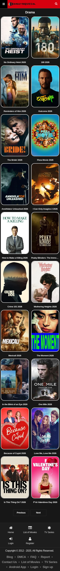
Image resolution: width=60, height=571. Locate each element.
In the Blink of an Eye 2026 (14, 404)
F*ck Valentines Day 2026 (45, 502)
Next (38, 512)
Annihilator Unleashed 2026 (15, 209)
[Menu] (3, 4)
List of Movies (30, 562)
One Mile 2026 (45, 404)
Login (34, 567)
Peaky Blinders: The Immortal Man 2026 (45, 258)
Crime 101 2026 (14, 306)
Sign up (48, 567)
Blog (10, 557)
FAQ (33, 557)
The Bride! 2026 (14, 160)
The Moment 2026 (45, 355)
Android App (17, 567)
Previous (21, 512)
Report (45, 557)
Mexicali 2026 (14, 355)
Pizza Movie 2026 (45, 160)
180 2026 (45, 62)
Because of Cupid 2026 (15, 453)
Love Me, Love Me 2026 (45, 453)
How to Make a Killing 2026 (15, 258)
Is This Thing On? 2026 (15, 502)
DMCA (21, 557)
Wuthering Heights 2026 (45, 306)
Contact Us (9, 562)
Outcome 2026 (45, 111)
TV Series (50, 562)
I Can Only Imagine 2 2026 (45, 209)
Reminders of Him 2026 (15, 111)
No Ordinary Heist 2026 (15, 62)
